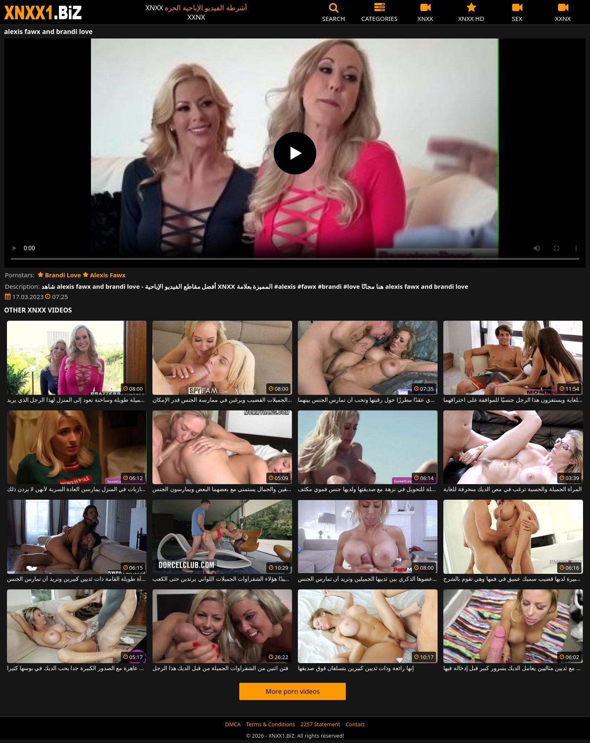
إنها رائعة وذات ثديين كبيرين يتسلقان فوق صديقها (355, 668)
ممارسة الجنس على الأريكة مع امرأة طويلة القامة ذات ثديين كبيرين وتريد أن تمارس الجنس (77, 579)
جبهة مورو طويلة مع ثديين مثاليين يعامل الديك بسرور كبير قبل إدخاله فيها (513, 668)
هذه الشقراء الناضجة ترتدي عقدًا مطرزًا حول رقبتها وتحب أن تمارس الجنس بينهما (368, 400)
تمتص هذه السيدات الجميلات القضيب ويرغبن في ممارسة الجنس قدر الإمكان (222, 400)
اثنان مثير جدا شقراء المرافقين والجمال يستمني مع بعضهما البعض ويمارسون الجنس (222, 489)
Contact (355, 724)
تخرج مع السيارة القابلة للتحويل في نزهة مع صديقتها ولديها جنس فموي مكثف (368, 489)
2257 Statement (320, 724)
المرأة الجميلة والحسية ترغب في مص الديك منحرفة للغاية (512, 489)
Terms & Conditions (270, 724)
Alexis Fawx (104, 275)
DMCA (233, 724)
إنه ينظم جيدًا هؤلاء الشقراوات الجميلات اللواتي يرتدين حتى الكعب (222, 579)
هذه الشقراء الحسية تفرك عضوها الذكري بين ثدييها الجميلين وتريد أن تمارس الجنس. (368, 579)
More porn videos (293, 691)
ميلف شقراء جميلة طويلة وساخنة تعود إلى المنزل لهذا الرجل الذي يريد (77, 400)
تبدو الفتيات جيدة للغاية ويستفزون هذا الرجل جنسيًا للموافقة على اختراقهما (513, 400)
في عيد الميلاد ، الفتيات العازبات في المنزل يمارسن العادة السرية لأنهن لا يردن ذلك (77, 489)
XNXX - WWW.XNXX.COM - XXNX (43, 12)
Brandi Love (59, 275)
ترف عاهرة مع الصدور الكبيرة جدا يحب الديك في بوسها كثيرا (77, 668)
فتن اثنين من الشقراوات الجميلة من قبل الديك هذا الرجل (220, 668)
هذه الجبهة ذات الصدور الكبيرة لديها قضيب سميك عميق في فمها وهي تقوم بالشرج (513, 579)
